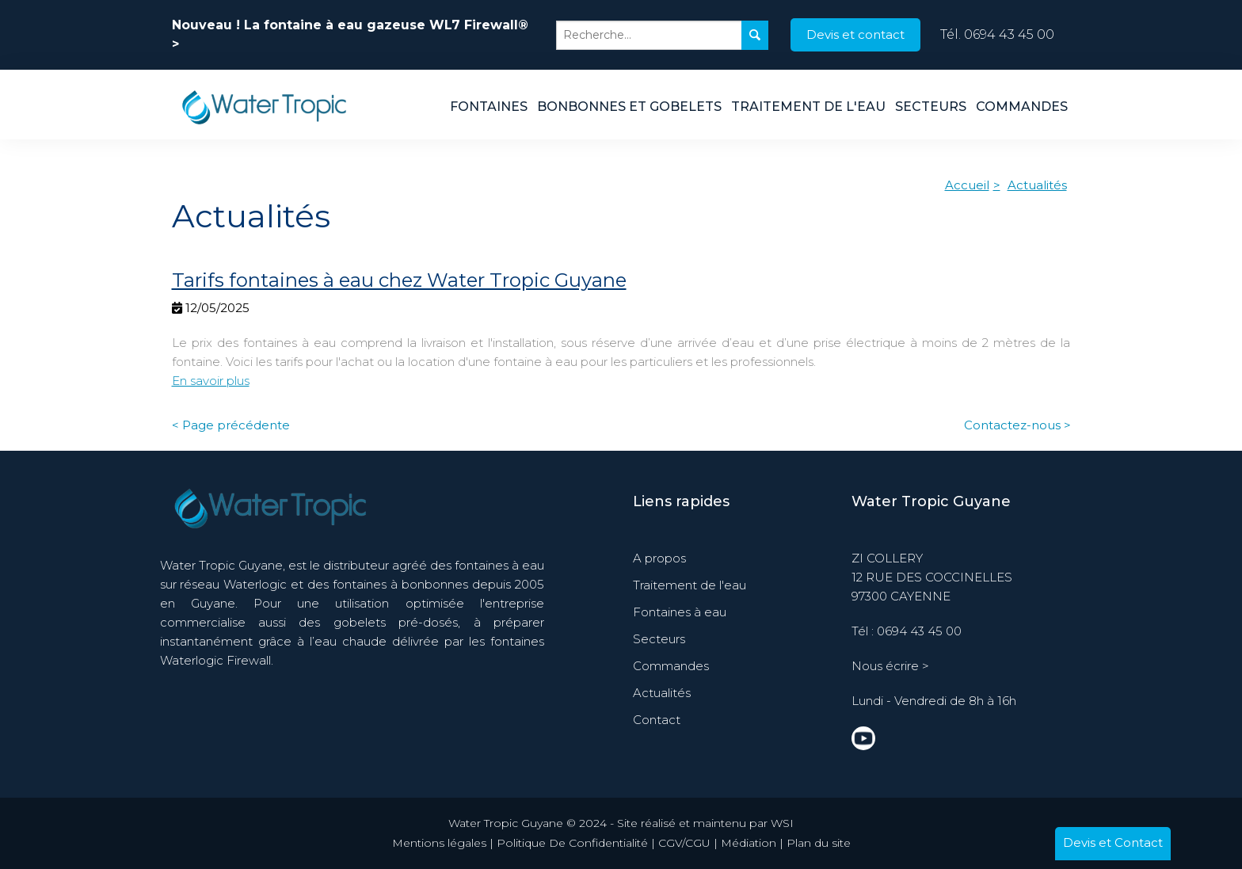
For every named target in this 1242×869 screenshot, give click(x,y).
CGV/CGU (684, 843)
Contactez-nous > (1017, 425)
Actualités (1037, 184)
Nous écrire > (890, 665)
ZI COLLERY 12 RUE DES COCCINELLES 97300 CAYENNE (931, 577)
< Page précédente (231, 425)
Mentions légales (439, 843)
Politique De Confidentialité (572, 843)
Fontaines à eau (679, 611)
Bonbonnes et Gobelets (629, 106)
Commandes (1022, 106)
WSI (782, 823)
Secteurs (930, 106)
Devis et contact (855, 34)
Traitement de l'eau (808, 106)
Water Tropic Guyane (931, 501)
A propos (659, 558)
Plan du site (819, 843)
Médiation (748, 843)
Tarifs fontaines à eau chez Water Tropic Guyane (399, 280)
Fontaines (489, 106)
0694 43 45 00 (1009, 34)
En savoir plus (211, 380)
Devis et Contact (1113, 842)
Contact (656, 719)
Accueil (967, 184)
